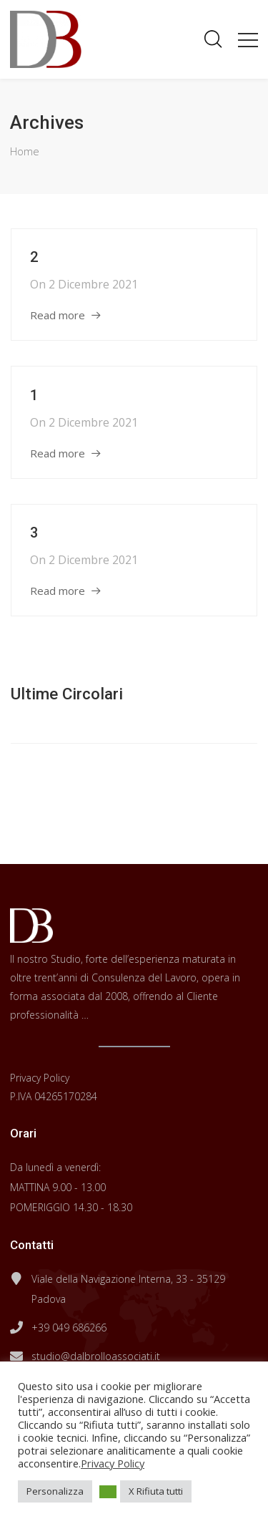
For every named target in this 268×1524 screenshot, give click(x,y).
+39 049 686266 (68, 1327)
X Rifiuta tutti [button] (156, 1491)
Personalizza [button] (55, 1491)
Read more (57, 315)
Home (24, 151)
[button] (107, 1491)
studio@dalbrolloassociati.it (95, 1356)
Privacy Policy (39, 1077)
